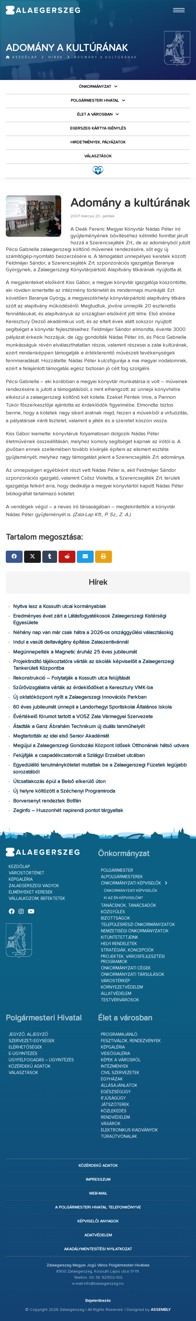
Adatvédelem (98, 1235)
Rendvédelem (115, 1117)
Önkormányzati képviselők (131, 883)
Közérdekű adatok (30, 1066)
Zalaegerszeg (43, 10)
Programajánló (119, 1034)
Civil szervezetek (120, 1073)
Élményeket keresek (31, 892)
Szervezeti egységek (32, 1041)
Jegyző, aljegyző (28, 1034)
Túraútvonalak (119, 1136)
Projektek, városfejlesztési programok (133, 959)
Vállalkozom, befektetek (37, 898)
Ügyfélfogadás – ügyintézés (41, 1060)
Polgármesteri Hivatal (95, 101)
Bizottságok (115, 918)
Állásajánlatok (119, 1085)
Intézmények (114, 1066)
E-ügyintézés (23, 1053)
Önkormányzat (95, 87)
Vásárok (111, 1124)
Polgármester (117, 870)
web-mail (98, 1193)
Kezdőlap (21, 57)
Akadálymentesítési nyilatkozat (98, 1249)
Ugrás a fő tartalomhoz (175, 2)
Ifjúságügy (113, 1098)
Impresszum (98, 1180)
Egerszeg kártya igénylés (98, 128)
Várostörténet (26, 873)
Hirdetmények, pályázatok (98, 142)
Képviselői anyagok (98, 1221)
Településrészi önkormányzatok (138, 924)
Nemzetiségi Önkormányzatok (135, 931)
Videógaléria (115, 1053)
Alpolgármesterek (122, 877)
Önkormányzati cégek (126, 968)
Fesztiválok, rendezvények (131, 1041)
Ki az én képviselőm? (123, 898)
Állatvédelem (116, 993)
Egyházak (112, 1079)
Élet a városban (94, 114)
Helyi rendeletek (119, 944)
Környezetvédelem (122, 987)
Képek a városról (121, 1060)
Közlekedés (113, 1111)
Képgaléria (21, 879)
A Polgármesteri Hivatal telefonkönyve (98, 1207)
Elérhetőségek (25, 1047)
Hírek (55, 57)
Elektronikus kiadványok (129, 1130)
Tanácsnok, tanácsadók (128, 905)
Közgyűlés (113, 912)
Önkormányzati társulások (132, 974)
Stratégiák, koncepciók (127, 950)
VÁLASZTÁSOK (98, 156)
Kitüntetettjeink (119, 937)
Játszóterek (115, 1104)
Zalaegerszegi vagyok (34, 886)
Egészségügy (116, 1092)
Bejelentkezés (98, 1301)
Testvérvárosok (120, 1000)
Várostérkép (115, 981)
